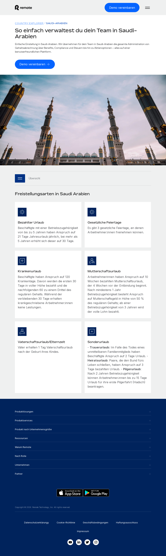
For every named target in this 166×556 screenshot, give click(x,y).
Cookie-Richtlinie (66, 522)
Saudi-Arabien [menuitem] (57, 23)
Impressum (83, 531)
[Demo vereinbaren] (122, 7)
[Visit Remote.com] (23, 7)
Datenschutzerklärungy (36, 522)
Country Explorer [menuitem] (29, 23)
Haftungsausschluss (127, 522)
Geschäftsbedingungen (95, 522)
